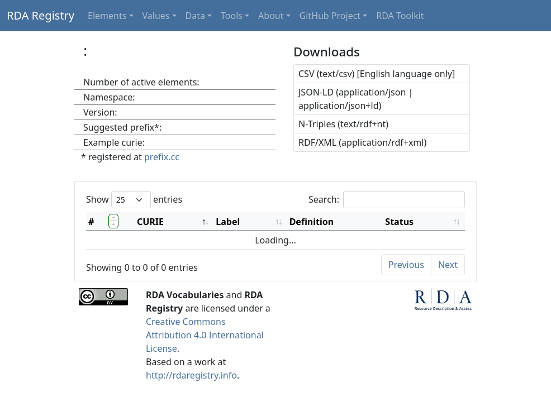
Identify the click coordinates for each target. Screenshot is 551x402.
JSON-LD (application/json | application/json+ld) (355, 99)
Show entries (134, 199)
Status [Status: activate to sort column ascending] (399, 222)
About (270, 15)
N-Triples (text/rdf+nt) (343, 124)
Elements (107, 15)
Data (195, 15)
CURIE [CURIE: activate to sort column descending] (150, 222)
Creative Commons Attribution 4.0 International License (205, 335)
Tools (232, 15)
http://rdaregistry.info (191, 375)
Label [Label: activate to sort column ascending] (228, 222)
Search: (386, 199)
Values (156, 15)
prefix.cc (161, 157)
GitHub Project (330, 15)
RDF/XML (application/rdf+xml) (362, 142)
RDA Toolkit (400, 15)
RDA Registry (40, 15)
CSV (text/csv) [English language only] (376, 74)
